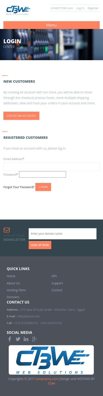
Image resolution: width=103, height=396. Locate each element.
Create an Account (21, 116)
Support (57, 283)
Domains (13, 297)
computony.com (46, 379)
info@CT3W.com (62, 8)
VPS (54, 276)
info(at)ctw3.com (28, 316)
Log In (80, 8)
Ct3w (51, 383)
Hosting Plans (16, 290)
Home (11, 276)
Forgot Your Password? (18, 187)
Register (93, 8)
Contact (57, 290)
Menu (51, 25)
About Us (13, 283)
